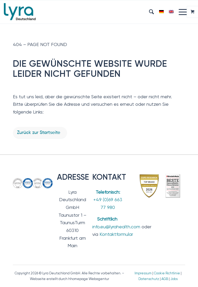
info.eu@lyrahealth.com (116, 226)
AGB (164, 279)
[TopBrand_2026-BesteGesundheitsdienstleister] (160, 186)
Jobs (174, 279)
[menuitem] (149, 12)
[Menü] (181, 12)
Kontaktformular (116, 234)
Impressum (143, 273)
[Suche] (149, 12)
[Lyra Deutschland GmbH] (20, 12)
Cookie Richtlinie (167, 273)
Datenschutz (148, 279)
